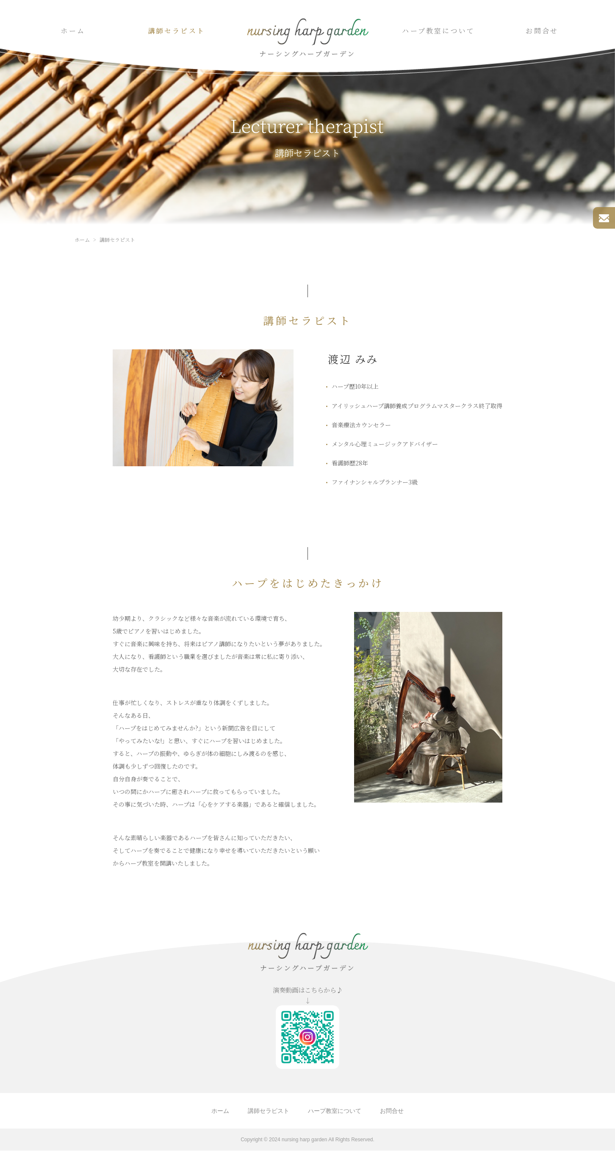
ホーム (73, 31)
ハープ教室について (438, 31)
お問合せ (542, 31)
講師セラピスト (176, 31)
